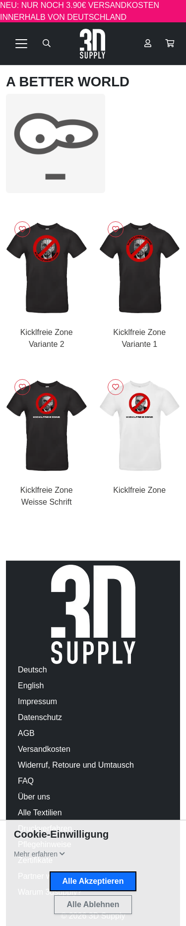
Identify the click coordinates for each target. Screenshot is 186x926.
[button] (169, 44)
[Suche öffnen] (47, 43)
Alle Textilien (40, 812)
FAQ (26, 781)
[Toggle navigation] (21, 43)
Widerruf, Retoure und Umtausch (76, 765)
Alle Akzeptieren (93, 881)
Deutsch (32, 669)
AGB (26, 733)
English (31, 685)
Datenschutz (40, 717)
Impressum (37, 701)
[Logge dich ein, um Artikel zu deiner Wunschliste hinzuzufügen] (22, 229)
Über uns (34, 797)
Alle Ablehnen (92, 904)
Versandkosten (44, 749)
